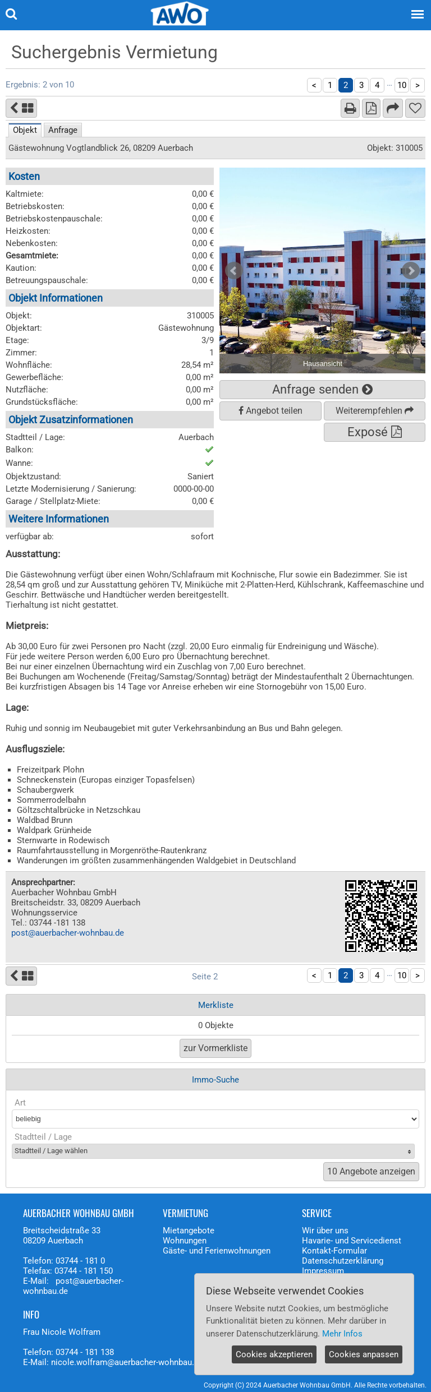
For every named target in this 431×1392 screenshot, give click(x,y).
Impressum (323, 1271)
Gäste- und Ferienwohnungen (216, 1251)
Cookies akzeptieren (274, 1354)
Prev (234, 271)
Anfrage (62, 130)
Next (411, 271)
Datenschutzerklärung (342, 1261)
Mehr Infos (342, 1334)
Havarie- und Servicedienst (351, 1241)
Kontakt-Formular (334, 1251)
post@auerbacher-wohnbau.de (67, 933)
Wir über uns (325, 1230)
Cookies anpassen (363, 1354)
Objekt (25, 130)
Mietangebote (188, 1230)
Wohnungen (185, 1241)
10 (401, 85)
